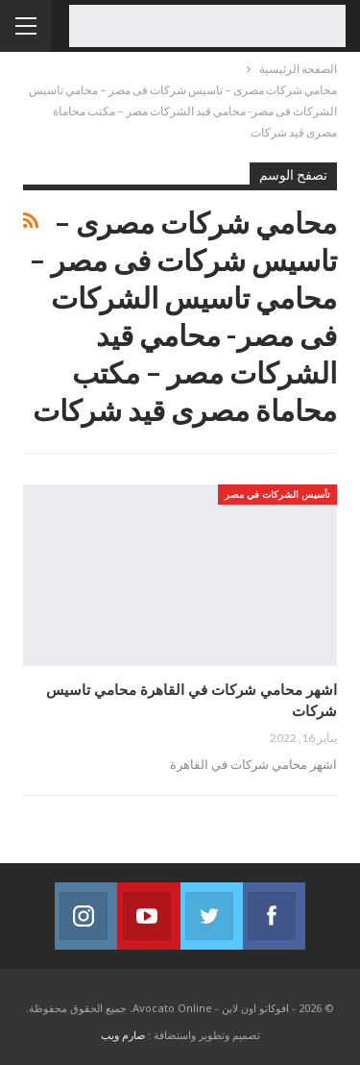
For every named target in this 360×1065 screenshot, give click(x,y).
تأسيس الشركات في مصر (277, 494)
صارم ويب (123, 1035)
